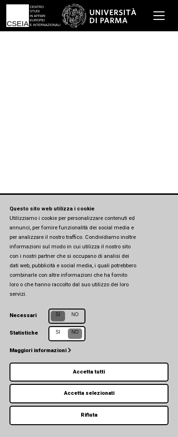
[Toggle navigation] (159, 15)
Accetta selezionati (89, 393)
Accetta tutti (89, 372)
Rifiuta (89, 415)
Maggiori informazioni (40, 350)
